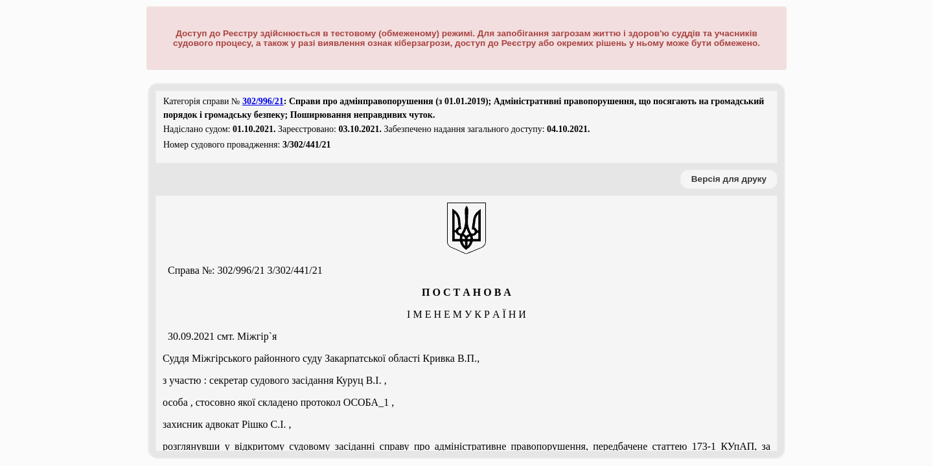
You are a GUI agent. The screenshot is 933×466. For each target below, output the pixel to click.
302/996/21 (263, 101)
